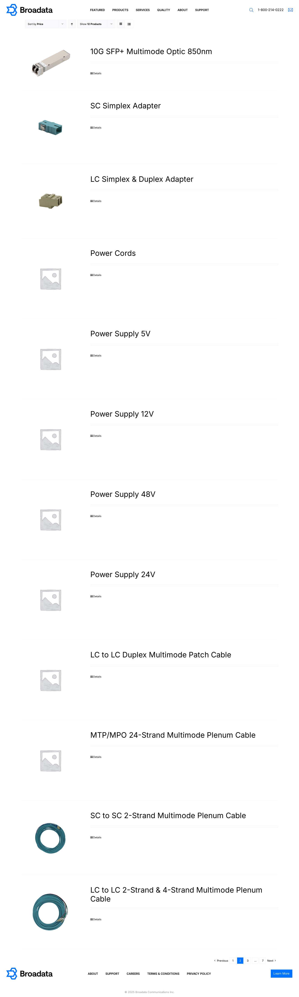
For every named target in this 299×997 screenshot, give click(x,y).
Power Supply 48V (123, 494)
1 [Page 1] (232, 960)
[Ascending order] (72, 24)
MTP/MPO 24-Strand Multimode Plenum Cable (173, 735)
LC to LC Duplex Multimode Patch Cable (160, 654)
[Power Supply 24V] (50, 599)
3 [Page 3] (248, 960)
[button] (251, 10)
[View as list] (129, 24)
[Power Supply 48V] (50, 519)
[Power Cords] (50, 278)
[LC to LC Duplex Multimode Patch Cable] (50, 680)
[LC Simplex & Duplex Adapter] (50, 201)
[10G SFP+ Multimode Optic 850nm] (50, 63)
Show (91, 24)
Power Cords (113, 253)
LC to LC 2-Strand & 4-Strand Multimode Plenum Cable (176, 894)
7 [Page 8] (262, 960)
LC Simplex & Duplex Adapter (142, 179)
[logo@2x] (29, 5)
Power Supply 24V (122, 574)
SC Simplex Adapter (125, 105)
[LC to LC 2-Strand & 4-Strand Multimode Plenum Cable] (50, 912)
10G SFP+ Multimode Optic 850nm (151, 51)
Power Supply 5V (120, 333)
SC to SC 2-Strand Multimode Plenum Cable (168, 815)
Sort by (35, 24)
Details (97, 73)
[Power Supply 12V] (50, 439)
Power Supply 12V (122, 413)
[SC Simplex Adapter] (50, 127)
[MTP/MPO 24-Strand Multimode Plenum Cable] (50, 760)
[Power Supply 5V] (50, 358)
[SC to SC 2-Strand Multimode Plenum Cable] (50, 838)
